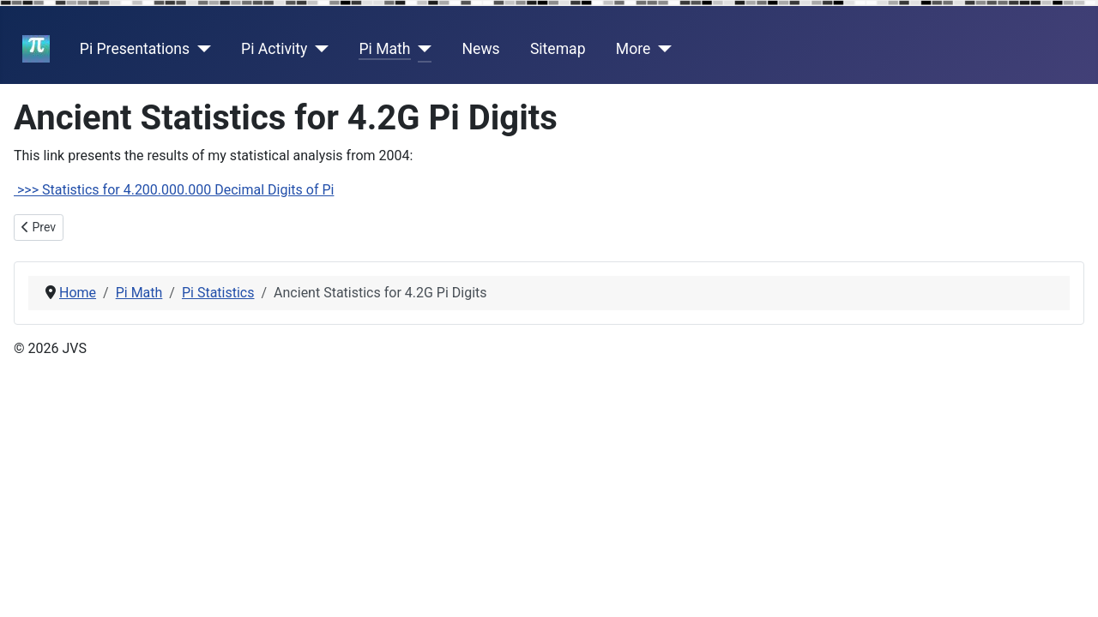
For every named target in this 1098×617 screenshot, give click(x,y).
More (633, 48)
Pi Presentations (135, 48)
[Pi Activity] (318, 49)
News (481, 48)
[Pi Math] (421, 49)
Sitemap (558, 48)
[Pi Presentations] (200, 49)
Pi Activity (274, 48)
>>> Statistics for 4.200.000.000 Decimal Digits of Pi (174, 190)
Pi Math (384, 48)
